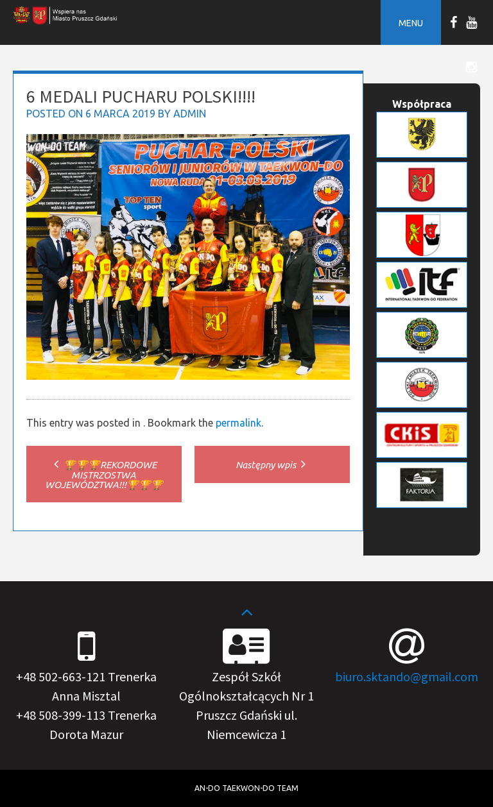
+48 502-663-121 (60, 676)
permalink (238, 423)
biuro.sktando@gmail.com (406, 676)
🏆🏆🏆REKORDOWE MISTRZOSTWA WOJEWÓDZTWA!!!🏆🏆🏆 (104, 474)
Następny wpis (272, 464)
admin (189, 113)
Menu (411, 23)
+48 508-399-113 (60, 715)
